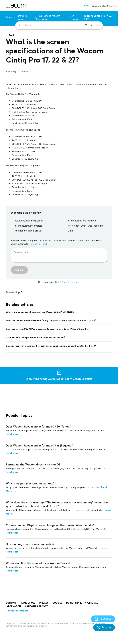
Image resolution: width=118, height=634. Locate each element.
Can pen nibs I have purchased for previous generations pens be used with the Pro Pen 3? (51, 345)
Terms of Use (27, 602)
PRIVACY (43, 602)
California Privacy (36, 606)
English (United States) (104, 5)
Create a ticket (82, 379)
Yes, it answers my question (27, 220)
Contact (11, 602)
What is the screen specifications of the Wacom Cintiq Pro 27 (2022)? (40, 311)
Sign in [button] (86, 5)
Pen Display (74, 17)
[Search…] (47, 25)
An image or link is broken (26, 230)
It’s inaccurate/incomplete (26, 225)
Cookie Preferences (17, 610)
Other (69, 230)
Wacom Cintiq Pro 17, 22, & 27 (98, 17)
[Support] (103, 618)
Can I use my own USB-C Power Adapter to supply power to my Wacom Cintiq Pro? (47, 328)
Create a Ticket (39, 243)
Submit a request (71, 282)
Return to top (14, 292)
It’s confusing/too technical (80, 220)
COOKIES (57, 602)
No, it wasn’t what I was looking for (84, 225)
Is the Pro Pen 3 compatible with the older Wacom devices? (35, 337)
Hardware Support (21, 17)
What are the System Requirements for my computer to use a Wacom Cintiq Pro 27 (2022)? (51, 320)
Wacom (9, 17)
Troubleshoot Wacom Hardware (48, 17)
